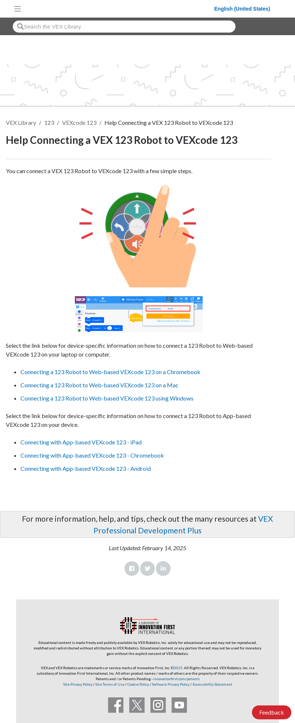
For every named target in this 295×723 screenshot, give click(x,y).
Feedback (271, 712)
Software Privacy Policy (170, 684)
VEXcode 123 (79, 122)
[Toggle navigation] (17, 9)
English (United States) (242, 9)
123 (49, 122)
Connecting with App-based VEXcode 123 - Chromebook (92, 455)
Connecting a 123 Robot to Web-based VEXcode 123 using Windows (107, 398)
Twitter (147, 568)
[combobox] (124, 27)
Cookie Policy (138, 684)
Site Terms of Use (109, 684)
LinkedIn (163, 568)
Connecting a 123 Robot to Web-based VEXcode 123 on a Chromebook (110, 371)
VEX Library (21, 122)
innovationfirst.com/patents (176, 679)
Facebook (131, 568)
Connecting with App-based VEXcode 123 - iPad (81, 442)
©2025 (177, 668)
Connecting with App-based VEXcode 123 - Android (85, 468)
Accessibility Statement (212, 684)
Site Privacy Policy (77, 684)
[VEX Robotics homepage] (119, 8)
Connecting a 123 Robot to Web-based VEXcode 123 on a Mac (99, 384)
